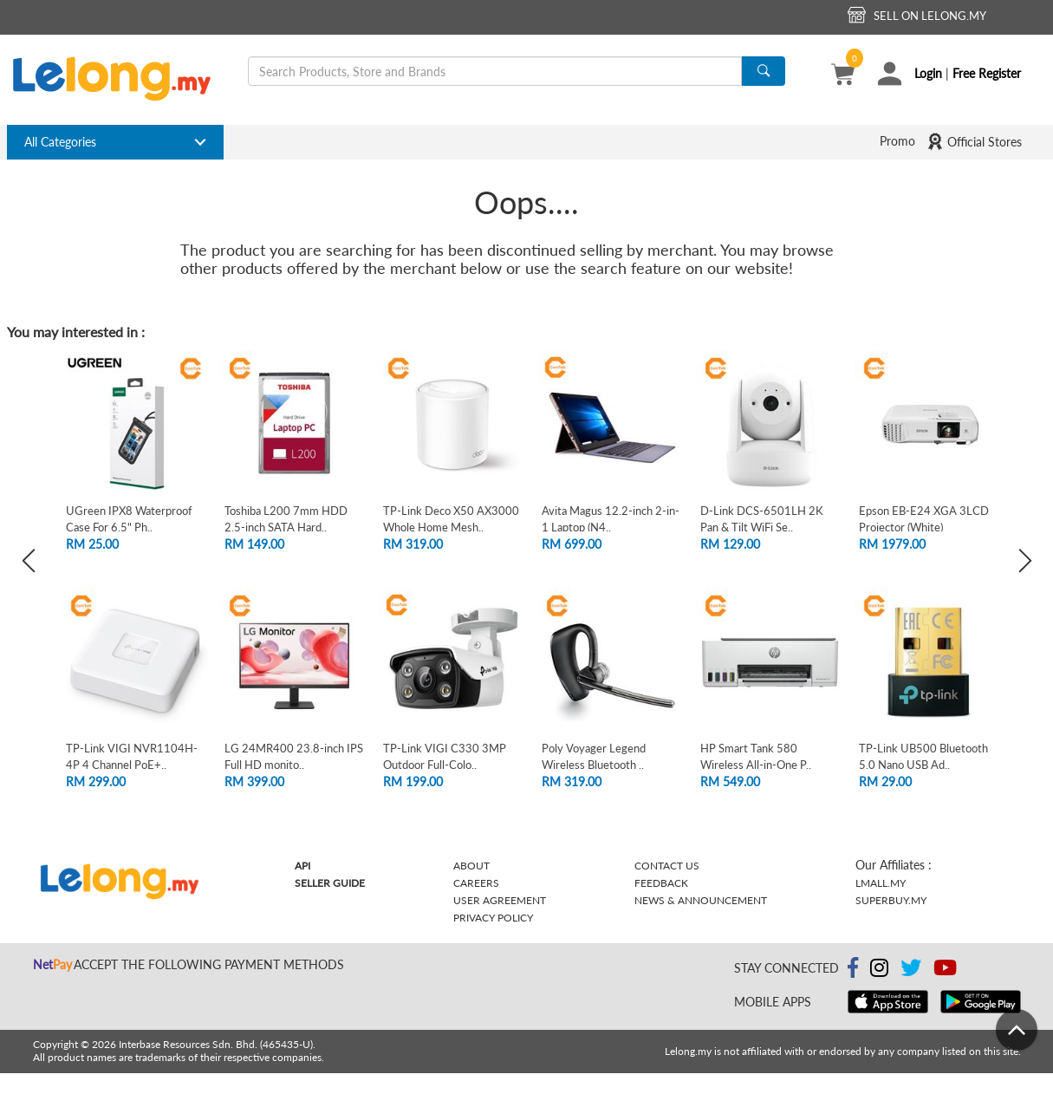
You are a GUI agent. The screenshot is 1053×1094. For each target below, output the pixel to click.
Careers (476, 882)
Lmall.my (880, 882)
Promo (897, 140)
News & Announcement (700, 900)
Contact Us (666, 865)
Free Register (986, 73)
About (471, 865)
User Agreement (499, 900)
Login (928, 73)
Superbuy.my (890, 900)
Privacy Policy (493, 917)
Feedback (661, 882)
